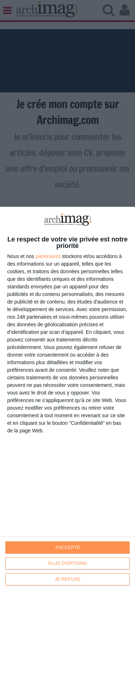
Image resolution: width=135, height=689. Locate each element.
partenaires (48, 256)
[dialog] (67, 448)
